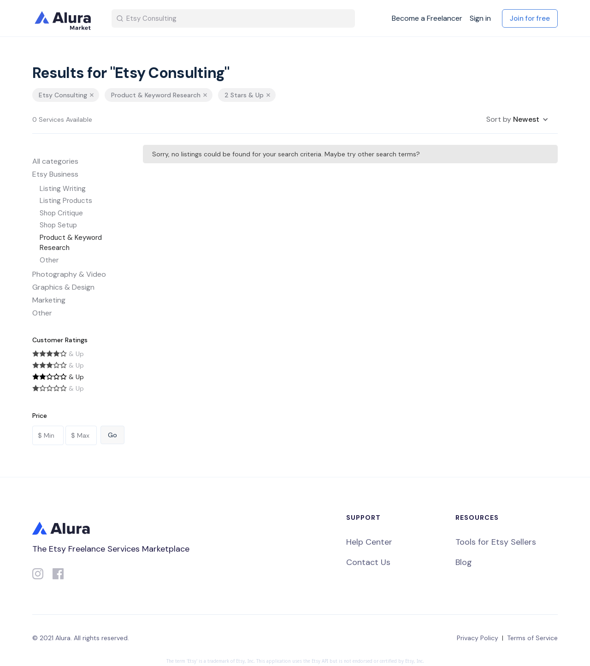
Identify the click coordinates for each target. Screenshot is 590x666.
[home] (64, 18)
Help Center (369, 542)
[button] (517, 119)
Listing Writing (63, 188)
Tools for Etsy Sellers (495, 542)
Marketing (48, 300)
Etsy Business (55, 174)
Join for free (530, 18)
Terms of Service (532, 638)
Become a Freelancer (427, 18)
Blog (463, 562)
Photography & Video (69, 274)
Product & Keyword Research (71, 243)
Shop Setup (58, 225)
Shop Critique (61, 213)
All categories (55, 161)
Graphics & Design (63, 287)
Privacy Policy (477, 638)
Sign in (480, 18)
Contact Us (368, 562)
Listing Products (66, 200)
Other (49, 260)
